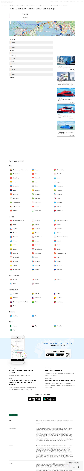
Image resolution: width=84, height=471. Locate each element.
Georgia (65, 428)
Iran (47, 429)
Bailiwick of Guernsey (68, 434)
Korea (57, 429)
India (44, 429)
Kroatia (44, 435)
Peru (44, 440)
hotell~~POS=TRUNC (64, 1)
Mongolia (42, 430)
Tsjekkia (68, 433)
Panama (66, 455)
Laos (65, 429)
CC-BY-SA (73, 35)
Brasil (37, 440)
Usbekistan (63, 449)
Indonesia (38, 429)
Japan (50, 429)
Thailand (42, 449)
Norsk (67, 421)
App (78, 1)
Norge (54, 436)
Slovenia (37, 455)
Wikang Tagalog (41, 421)
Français (46, 421)
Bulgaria (61, 433)
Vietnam (58, 449)
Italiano (58, 421)
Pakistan (59, 430)
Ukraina (51, 455)
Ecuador (60, 439)
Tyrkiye (51, 449)
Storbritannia (61, 434)
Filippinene (56, 430)
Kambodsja (53, 429)
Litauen (58, 435)
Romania (64, 436)
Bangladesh (59, 428)
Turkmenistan (47, 449)
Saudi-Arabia (67, 430)
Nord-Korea (68, 449)
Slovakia (41, 455)
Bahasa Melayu (59, 420)
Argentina (41, 439)
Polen (57, 436)
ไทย (55, 420)
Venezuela (41, 440)
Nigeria (65, 440)
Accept (74, 467)
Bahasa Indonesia (66, 420)
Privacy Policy (69, 464)
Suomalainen (62, 421)
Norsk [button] (82, 1)
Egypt (58, 440)
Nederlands (38, 423)
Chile (48, 439)
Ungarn (40, 435)
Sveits (64, 433)
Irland (47, 435)
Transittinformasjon (54, 1)
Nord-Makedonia (44, 436)
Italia (55, 435)
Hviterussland (46, 455)
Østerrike (46, 433)
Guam (51, 440)
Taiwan (55, 449)
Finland (52, 434)
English (41, 420)
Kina (62, 428)
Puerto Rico (56, 439)
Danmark (41, 434)
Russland (55, 455)
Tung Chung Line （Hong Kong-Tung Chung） (32, 9)
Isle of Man (51, 435)
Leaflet (59, 35)
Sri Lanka (68, 429)
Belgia (58, 433)
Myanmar (38, 430)
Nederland (50, 436)
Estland (45, 434)
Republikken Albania (39, 433)
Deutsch (50, 421)
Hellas (37, 435)
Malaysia (51, 430)
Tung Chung (25, 17)
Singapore (38, 449)
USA (69, 455)
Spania (49, 434)
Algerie (54, 440)
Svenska (70, 421)
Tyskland (37, 434)
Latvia (67, 435)
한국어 (52, 420)
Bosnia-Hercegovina (52, 433)
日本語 (37, 420)
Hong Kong (25, 14)
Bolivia (45, 439)
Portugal (60, 436)
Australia (47, 440)
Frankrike (56, 434)
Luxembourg (62, 435)
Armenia (48, 428)
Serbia (68, 436)
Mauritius (61, 440)
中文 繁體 (44, 420)
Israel (42, 429)
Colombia (51, 439)
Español (54, 421)
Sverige (71, 436)
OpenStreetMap (64, 35)
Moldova (70, 435)
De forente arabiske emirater (41, 428)
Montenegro (38, 436)
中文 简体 (48, 420)
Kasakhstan (61, 429)
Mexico (62, 455)
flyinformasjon (73, 1)
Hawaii (37, 439)
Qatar (63, 430)
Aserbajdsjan (53, 428)
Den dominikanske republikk (68, 439)
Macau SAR (47, 430)
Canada (59, 455)
